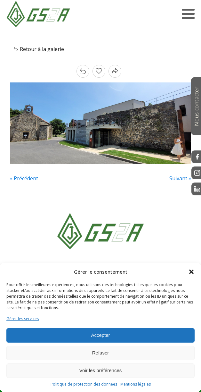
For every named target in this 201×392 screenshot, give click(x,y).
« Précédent (24, 178)
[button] (191, 271)
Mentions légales (135, 384)
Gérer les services (22, 318)
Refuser (100, 352)
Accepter (100, 335)
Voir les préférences (100, 370)
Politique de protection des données (84, 384)
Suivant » (180, 178)
